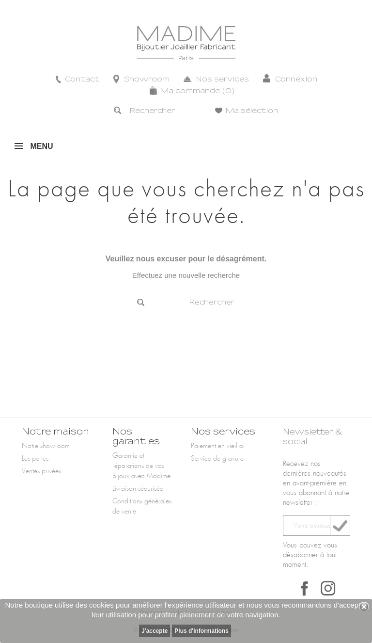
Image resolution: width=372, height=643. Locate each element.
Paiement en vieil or (218, 446)
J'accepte (154, 630)
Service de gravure (217, 459)
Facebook (304, 588)
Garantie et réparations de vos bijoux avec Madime (141, 466)
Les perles (35, 459)
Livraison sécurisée (137, 489)
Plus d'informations (201, 630)
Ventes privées (41, 471)
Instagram (328, 588)
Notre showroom (46, 446)
